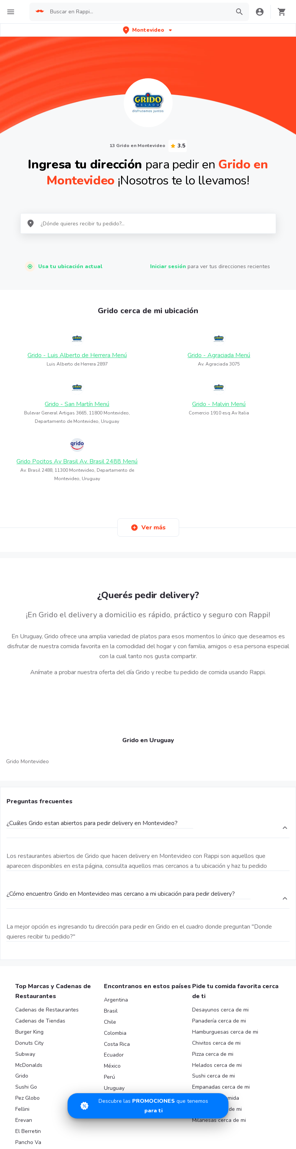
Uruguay (114, 1088)
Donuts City (29, 1043)
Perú (109, 1077)
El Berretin (28, 1131)
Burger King (29, 1032)
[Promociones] (148, 1105)
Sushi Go (26, 1087)
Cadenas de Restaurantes (47, 1009)
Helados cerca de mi (217, 1065)
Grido (21, 1075)
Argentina (116, 999)
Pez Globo (27, 1098)
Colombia (115, 1033)
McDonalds (28, 1065)
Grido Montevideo (27, 761)
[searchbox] (137, 12)
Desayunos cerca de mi (220, 1009)
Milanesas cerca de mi (219, 1120)
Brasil (111, 1011)
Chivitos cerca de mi (216, 1043)
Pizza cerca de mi (212, 1054)
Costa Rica (117, 1044)
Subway (25, 1054)
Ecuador (114, 1054)
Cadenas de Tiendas (40, 1020)
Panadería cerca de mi (219, 1020)
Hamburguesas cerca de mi (225, 1032)
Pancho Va (28, 1142)
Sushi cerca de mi (213, 1075)
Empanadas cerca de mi (221, 1087)
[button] (148, 30)
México (112, 1066)
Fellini (22, 1109)
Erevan (23, 1120)
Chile (110, 1022)
